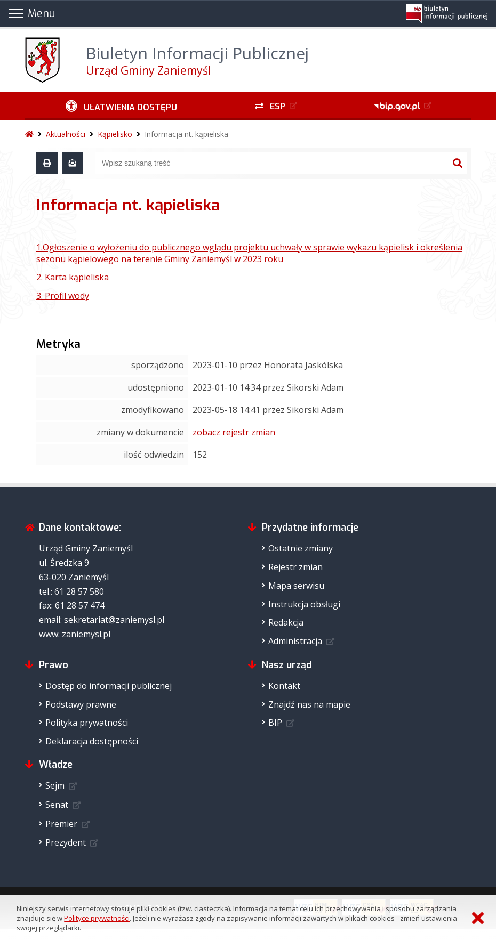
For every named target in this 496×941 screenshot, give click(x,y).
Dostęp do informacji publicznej (108, 686)
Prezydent (65, 842)
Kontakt (284, 686)
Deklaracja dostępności (91, 741)
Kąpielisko (115, 134)
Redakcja (285, 622)
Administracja (295, 641)
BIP (275, 722)
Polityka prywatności (86, 722)
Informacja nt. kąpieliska (186, 134)
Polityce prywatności (97, 918)
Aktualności (65, 134)
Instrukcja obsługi (304, 604)
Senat (56, 804)
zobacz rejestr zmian (234, 432)
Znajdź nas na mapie (309, 704)
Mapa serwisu (296, 585)
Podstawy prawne (80, 704)
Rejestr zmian (295, 567)
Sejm (55, 785)
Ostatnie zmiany (300, 548)
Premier (61, 824)
